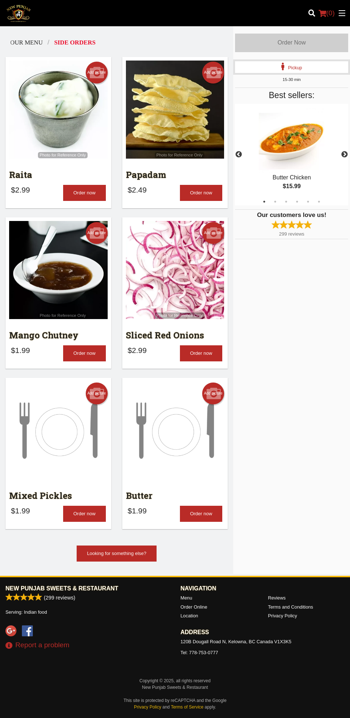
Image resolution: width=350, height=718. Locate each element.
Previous (238, 154)
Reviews (276, 598)
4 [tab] (297, 201)
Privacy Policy (282, 615)
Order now (84, 192)
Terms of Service (187, 707)
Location (189, 615)
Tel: (199, 652)
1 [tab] (264, 201)
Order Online (194, 607)
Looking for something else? (116, 553)
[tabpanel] (291, 154)
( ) (327, 13)
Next (344, 154)
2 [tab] (275, 201)
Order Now (291, 42)
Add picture (96, 73)
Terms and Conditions (290, 607)
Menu (186, 598)
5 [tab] (308, 201)
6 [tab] (319, 201)
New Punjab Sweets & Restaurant (61, 588)
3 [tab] (286, 201)
